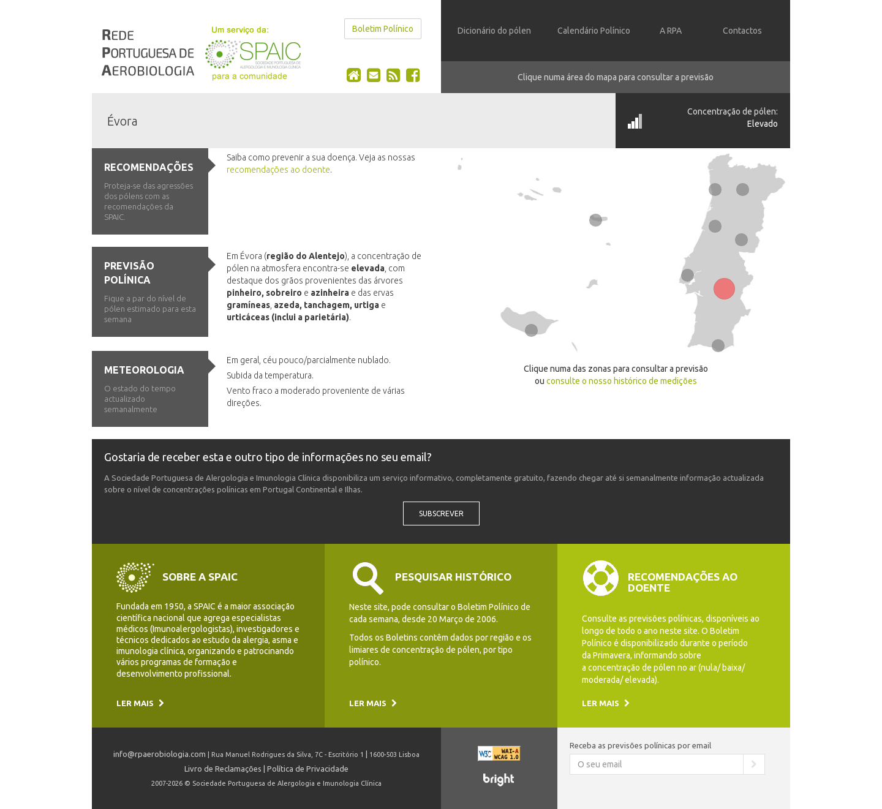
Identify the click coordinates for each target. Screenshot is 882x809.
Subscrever (441, 513)
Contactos (742, 31)
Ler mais (140, 703)
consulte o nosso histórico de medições (621, 381)
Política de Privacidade (308, 768)
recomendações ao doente (278, 170)
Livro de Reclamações (223, 768)
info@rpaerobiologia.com (159, 754)
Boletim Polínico (382, 29)
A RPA (671, 31)
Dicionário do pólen (494, 31)
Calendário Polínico (593, 31)
